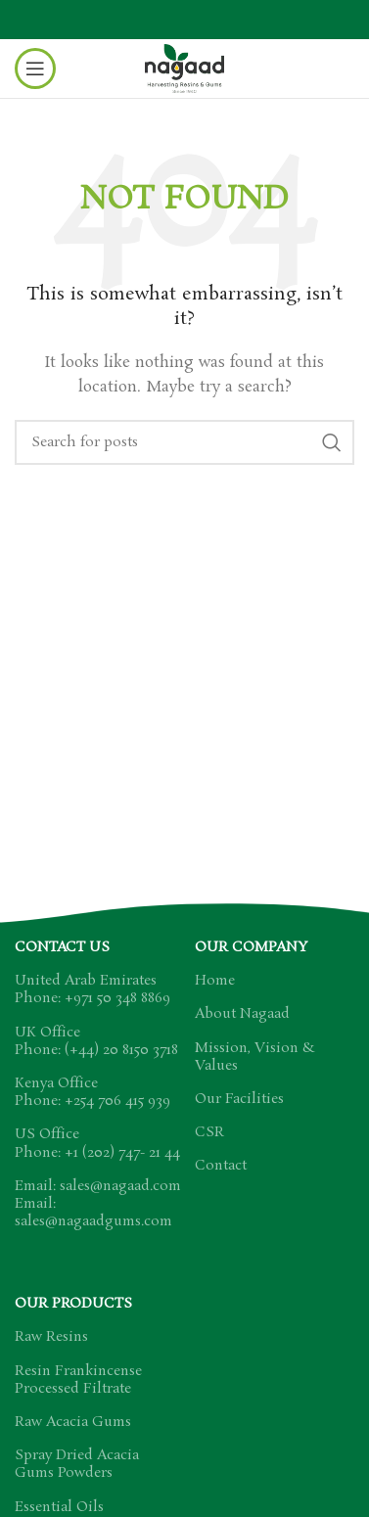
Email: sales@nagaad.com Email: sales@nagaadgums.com (98, 1203)
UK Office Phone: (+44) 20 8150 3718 (96, 1041)
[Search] (184, 442)
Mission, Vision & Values (255, 1057)
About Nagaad (242, 1014)
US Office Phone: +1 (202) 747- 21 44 (97, 1143)
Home (215, 980)
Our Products (73, 1303)
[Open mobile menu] (35, 68)
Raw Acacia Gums (73, 1422)
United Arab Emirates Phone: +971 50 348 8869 (92, 989)
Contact (221, 1165)
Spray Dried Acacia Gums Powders (77, 1464)
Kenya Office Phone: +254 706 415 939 (92, 1092)
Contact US (62, 947)
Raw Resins (51, 1337)
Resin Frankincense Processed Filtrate (78, 1380)
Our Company (251, 947)
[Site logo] (185, 65)
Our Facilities (239, 1099)
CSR (209, 1132)
